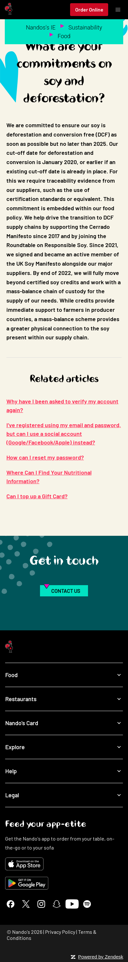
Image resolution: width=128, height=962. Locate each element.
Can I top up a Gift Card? (37, 496)
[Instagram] (41, 904)
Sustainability (85, 27)
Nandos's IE (40, 27)
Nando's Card (64, 722)
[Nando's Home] (8, 9)
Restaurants (64, 698)
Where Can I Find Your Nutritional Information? (49, 477)
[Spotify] (87, 904)
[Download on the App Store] (64, 864)
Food (64, 36)
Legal (64, 795)
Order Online (89, 9)
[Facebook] (10, 904)
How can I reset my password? (45, 457)
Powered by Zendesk (100, 956)
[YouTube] (72, 904)
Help (64, 770)
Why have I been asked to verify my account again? (62, 405)
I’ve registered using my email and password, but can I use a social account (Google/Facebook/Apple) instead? (63, 433)
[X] (25, 904)
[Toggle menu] (118, 10)
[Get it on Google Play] (64, 883)
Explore (64, 746)
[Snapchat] (56, 904)
